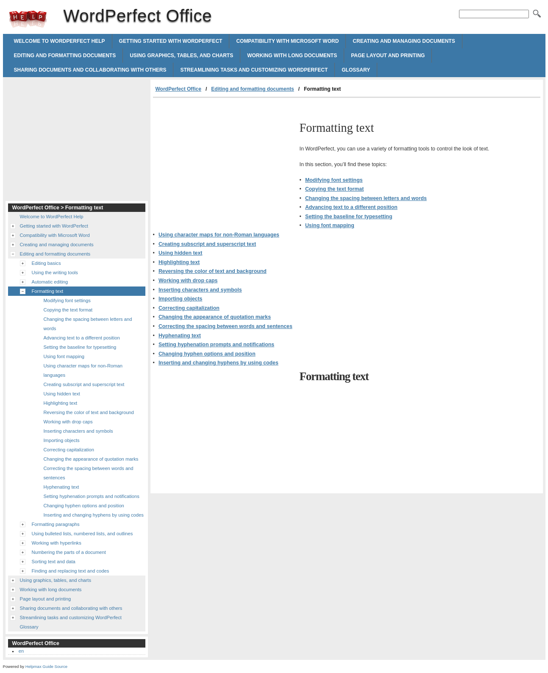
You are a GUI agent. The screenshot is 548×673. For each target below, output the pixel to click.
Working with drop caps (188, 281)
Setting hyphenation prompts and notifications (216, 345)
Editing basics (46, 263)
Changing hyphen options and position (207, 354)
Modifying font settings (334, 180)
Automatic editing (50, 281)
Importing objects (180, 299)
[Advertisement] (224, 161)
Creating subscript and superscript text (207, 244)
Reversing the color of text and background (213, 271)
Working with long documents (292, 55)
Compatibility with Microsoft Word (287, 41)
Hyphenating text (180, 336)
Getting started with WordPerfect (171, 41)
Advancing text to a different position (351, 207)
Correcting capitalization (189, 308)
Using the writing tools (55, 272)
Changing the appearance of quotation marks (215, 317)
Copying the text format (334, 189)
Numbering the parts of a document (69, 552)
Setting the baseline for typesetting (348, 217)
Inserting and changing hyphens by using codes (218, 363)
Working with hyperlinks (56, 542)
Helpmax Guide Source (46, 666)
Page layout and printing (388, 55)
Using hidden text (180, 253)
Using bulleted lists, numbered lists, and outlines (82, 533)
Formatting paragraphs (56, 524)
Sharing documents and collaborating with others (90, 70)
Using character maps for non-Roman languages (219, 235)
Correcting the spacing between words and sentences (225, 326)
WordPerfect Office (28, 19)
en (21, 651)
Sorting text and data (53, 561)
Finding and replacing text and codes (70, 570)
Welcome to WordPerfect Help (59, 41)
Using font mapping (329, 225)
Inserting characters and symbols (200, 290)
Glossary (356, 70)
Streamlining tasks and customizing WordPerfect (254, 70)
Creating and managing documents (404, 41)
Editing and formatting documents (65, 55)
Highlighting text (179, 262)
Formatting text (48, 291)
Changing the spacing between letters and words (366, 198)
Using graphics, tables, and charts (181, 55)
